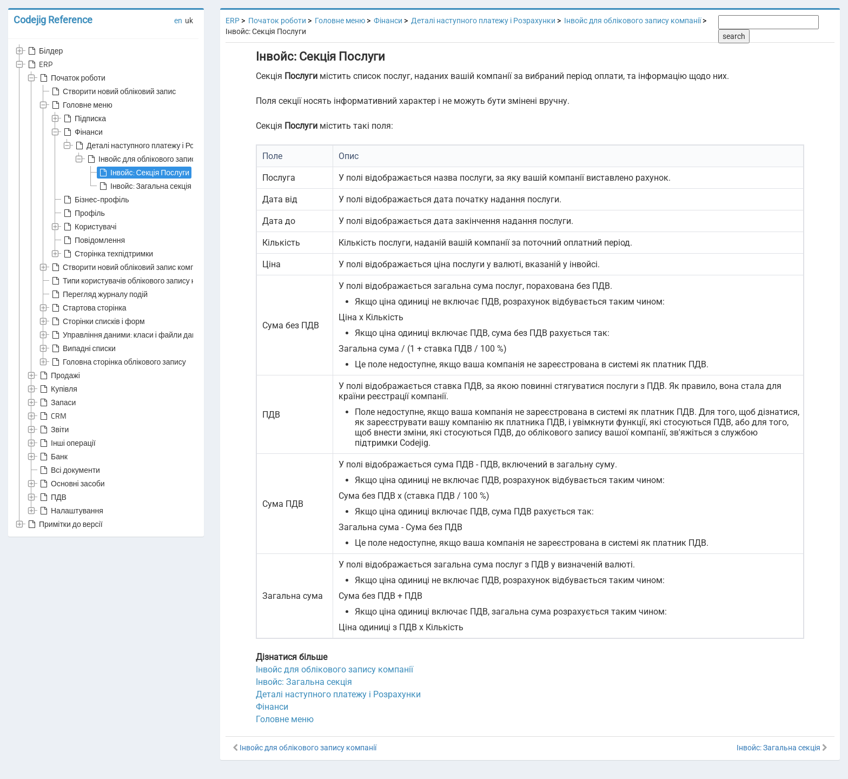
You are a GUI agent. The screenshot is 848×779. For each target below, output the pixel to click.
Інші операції (67, 443)
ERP (39, 64)
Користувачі (89, 227)
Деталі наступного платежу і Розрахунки (150, 145)
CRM (52, 416)
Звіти (53, 429)
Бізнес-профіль (95, 200)
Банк (53, 457)
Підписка (84, 118)
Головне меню (81, 105)
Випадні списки (83, 348)
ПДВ (52, 497)
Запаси (57, 402)
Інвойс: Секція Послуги (143, 173)
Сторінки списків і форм (97, 321)
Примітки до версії (64, 524)
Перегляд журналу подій (99, 294)
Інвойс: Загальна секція (144, 186)
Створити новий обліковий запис (113, 91)
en (178, 20)
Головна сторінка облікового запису (118, 362)
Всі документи (69, 470)
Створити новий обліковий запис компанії (128, 267)
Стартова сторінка (88, 308)
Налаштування (70, 511)
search (734, 36)
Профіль (83, 213)
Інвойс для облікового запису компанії (157, 159)
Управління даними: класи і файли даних (127, 335)
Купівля (57, 389)
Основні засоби (71, 484)
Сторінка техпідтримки (107, 254)
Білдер (44, 51)
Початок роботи (71, 78)
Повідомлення (93, 240)
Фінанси (82, 132)
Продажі (59, 375)
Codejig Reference (53, 19)
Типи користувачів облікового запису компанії (135, 281)
